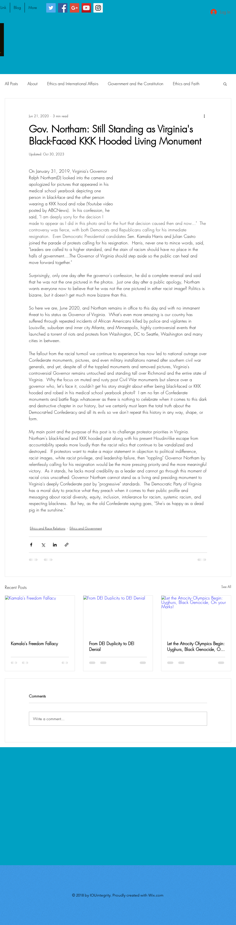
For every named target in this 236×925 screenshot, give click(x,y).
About (32, 83)
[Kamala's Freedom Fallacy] (40, 615)
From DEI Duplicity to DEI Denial (111, 646)
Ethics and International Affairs (72, 83)
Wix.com (156, 895)
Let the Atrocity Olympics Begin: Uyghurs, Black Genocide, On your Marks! (195, 646)
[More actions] (204, 116)
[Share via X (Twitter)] (43, 544)
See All (226, 586)
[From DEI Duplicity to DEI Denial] (118, 615)
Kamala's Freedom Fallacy (34, 643)
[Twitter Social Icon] (51, 8)
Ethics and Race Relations (47, 528)
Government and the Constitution (135, 83)
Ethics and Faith (186, 83)
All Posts (11, 83)
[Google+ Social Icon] (74, 8)
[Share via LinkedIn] (54, 544)
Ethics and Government (86, 528)
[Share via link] (66, 544)
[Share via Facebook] (31, 544)
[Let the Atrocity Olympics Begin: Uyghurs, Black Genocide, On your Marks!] (196, 615)
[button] (225, 84)
